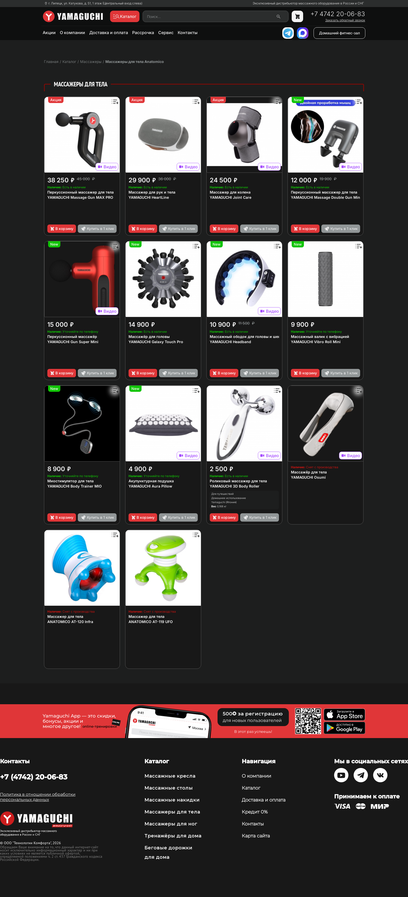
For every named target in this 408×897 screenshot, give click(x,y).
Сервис (166, 32)
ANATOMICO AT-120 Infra (70, 621)
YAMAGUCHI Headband (230, 341)
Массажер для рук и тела (152, 192)
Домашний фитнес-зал (339, 33)
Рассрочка (143, 32)
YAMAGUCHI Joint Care (230, 197)
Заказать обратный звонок (345, 20)
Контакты (187, 32)
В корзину (61, 228)
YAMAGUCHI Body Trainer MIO (74, 486)
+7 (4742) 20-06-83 (33, 776)
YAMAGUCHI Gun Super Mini (72, 341)
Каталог (251, 788)
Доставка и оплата (108, 32)
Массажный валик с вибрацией (320, 336)
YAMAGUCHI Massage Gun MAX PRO (80, 197)
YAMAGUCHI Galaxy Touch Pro (156, 341)
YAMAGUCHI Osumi (308, 477)
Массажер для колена (230, 192)
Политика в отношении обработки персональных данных (37, 797)
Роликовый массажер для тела (238, 481)
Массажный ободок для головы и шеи (245, 336)
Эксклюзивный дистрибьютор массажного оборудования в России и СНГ (308, 3)
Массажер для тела (65, 616)
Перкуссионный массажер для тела (80, 192)
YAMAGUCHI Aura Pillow (150, 486)
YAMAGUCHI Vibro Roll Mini (316, 341)
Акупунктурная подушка (151, 481)
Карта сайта (256, 836)
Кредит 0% (255, 812)
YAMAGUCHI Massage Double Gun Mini (326, 197)
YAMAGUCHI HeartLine (149, 197)
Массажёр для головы (149, 336)
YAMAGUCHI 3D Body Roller (234, 486)
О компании (72, 32)
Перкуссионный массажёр (72, 336)
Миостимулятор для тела (70, 481)
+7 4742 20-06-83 (337, 14)
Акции (49, 32)
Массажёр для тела (309, 472)
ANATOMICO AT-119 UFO (151, 621)
